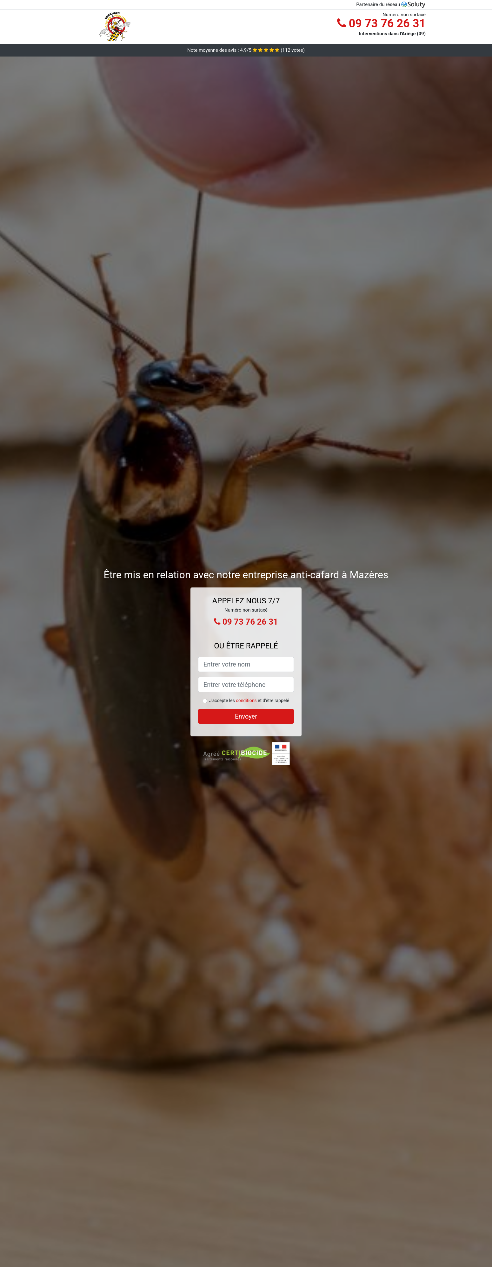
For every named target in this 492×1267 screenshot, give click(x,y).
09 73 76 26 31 (381, 23)
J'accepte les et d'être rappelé (249, 700)
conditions (246, 700)
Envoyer (246, 716)
